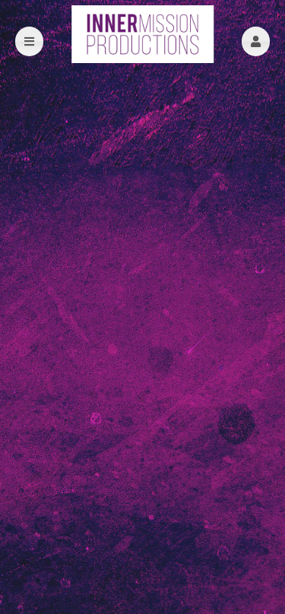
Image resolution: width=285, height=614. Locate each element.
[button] (256, 41)
